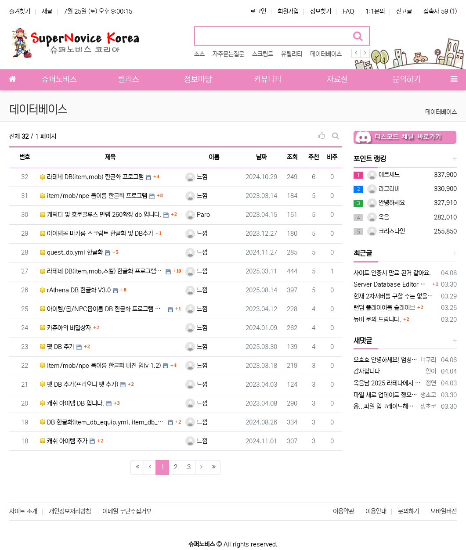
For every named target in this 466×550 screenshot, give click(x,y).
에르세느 (383, 174)
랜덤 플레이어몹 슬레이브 (384, 307)
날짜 (261, 157)
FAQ (348, 11)
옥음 (378, 217)
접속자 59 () (440, 11)
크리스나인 (386, 231)
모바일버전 (443, 511)
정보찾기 (320, 11)
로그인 (258, 11)
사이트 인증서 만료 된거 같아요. (392, 273)
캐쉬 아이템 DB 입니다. (72, 403)
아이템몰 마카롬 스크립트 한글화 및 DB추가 (96, 233)
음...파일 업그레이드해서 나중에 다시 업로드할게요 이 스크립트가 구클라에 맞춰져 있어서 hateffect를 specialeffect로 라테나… (385, 406)
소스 (199, 54)
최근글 (363, 253)
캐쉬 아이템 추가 (63, 441)
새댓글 (363, 341)
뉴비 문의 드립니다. (377, 319)
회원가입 (288, 11)
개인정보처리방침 (70, 511)
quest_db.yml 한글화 (71, 252)
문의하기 (408, 511)
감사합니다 (367, 371)
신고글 (404, 11)
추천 (313, 157)
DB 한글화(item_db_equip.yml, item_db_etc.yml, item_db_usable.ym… (103, 422)
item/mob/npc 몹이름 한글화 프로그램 (93, 195)
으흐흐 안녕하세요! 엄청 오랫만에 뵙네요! (385, 359)
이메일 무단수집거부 (127, 511)
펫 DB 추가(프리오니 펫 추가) (79, 384)
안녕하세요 (386, 202)
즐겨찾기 (19, 11)
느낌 (196, 176)
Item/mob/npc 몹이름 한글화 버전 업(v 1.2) (100, 365)
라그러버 (383, 188)
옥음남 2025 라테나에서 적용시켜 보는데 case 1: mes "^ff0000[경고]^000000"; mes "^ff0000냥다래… (388, 383)
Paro (197, 214)
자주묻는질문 (228, 54)
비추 (332, 157)
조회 (292, 157)
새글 (47, 11)
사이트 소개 (23, 511)
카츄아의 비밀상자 (65, 327)
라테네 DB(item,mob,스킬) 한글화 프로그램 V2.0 (101, 271)
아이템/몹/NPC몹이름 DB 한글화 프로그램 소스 (103, 309)
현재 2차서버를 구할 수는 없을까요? (396, 296)
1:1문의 (375, 11)
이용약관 (343, 511)
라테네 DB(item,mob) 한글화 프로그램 (92, 176)
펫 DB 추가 (57, 346)
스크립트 (262, 54)
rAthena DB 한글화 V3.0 (75, 290)
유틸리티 (291, 54)
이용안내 (376, 511)
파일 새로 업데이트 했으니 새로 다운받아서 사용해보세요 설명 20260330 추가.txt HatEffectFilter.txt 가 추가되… (385, 395)
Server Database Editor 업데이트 (392, 284)
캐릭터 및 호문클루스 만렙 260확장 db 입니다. (100, 214)
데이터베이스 (326, 54)
